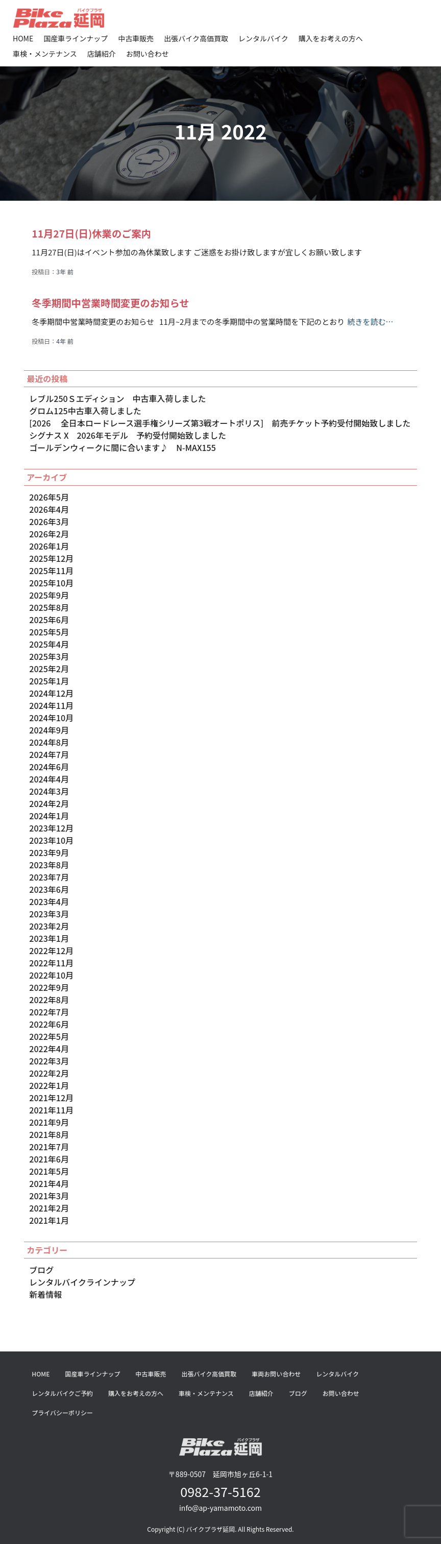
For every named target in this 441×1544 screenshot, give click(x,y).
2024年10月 (51, 717)
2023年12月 (51, 828)
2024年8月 (49, 742)
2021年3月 (49, 1196)
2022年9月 (49, 987)
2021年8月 (49, 1134)
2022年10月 (51, 975)
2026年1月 (49, 546)
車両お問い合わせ (276, 1373)
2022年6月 (49, 1024)
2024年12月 (51, 693)
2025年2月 (49, 668)
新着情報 (45, 1294)
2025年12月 (51, 558)
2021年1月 (49, 1220)
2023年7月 (49, 877)
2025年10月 (51, 583)
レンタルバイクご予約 (62, 1393)
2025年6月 (49, 619)
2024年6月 (49, 767)
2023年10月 (51, 840)
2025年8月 (49, 607)
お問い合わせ (147, 54)
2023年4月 (49, 901)
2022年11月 (51, 963)
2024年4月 (49, 779)
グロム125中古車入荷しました (85, 411)
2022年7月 (49, 1012)
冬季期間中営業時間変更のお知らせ (113, 302)
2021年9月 (49, 1122)
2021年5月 (49, 1171)
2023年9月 (49, 852)
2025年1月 (49, 681)
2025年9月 (49, 595)
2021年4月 (49, 1183)
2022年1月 (49, 1085)
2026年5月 (49, 497)
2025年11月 (51, 570)
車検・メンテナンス (45, 54)
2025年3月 (49, 656)
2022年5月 (49, 1036)
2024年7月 (49, 754)
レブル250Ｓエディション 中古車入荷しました (117, 398)
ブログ (41, 1270)
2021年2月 (49, 1208)
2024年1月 (49, 816)
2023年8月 (49, 865)
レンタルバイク (263, 38)
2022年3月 (49, 1061)
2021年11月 (51, 1110)
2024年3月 (49, 791)
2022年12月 (51, 950)
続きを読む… (370, 321)
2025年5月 (49, 632)
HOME (23, 38)
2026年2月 (49, 534)
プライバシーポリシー (62, 1412)
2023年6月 (49, 889)
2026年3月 (49, 521)
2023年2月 (49, 926)
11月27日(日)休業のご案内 (93, 233)
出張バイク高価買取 (196, 38)
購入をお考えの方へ (331, 38)
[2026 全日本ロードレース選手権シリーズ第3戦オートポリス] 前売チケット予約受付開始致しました (219, 423)
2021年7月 (49, 1147)
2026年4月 (49, 509)
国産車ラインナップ (75, 38)
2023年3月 (49, 914)
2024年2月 (49, 803)
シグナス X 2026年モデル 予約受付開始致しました (127, 435)
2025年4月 (49, 644)
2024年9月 (49, 730)
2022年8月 (49, 999)
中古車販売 (136, 38)
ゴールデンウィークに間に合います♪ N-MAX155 (122, 447)
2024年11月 (51, 705)
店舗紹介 (101, 54)
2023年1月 (49, 938)
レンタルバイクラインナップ (82, 1282)
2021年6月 (49, 1159)
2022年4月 (49, 1048)
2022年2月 (49, 1073)
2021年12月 (51, 1097)
